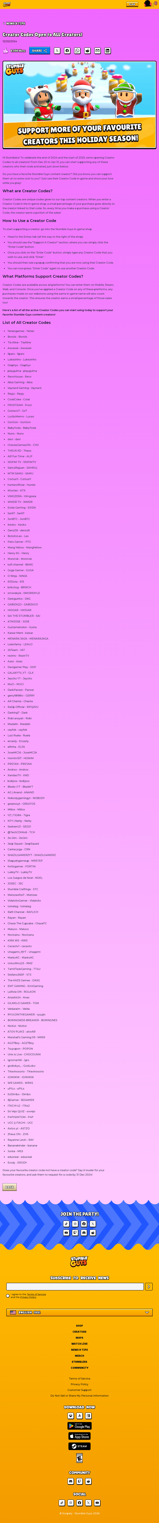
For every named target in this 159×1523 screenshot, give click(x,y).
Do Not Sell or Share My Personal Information (79, 1395)
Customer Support (79, 1390)
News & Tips (79, 1349)
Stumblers (79, 1361)
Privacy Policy (28, 1297)
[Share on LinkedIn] (107, 50)
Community (79, 1367)
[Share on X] (57, 50)
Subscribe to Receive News (79, 1278)
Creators (79, 1331)
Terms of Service (36, 1294)
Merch (79, 1355)
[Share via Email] (97, 50)
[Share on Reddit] (87, 50)
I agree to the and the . (28, 1296)
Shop (79, 1325)
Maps (79, 1337)
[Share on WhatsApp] (77, 50)
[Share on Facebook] (67, 50)
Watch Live (79, 1343)
